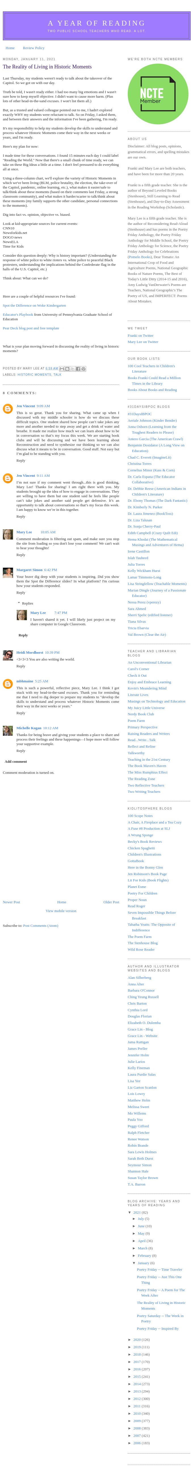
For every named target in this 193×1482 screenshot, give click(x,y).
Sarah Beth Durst (140, 1158)
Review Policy (34, 48)
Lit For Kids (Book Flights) (148, 880)
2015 (137, 1376)
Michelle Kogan (28, 728)
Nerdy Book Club (141, 714)
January (144, 1263)
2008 (137, 1428)
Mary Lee (24, 532)
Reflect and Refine (141, 746)
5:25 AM (41, 681)
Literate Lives (138, 695)
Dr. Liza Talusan (140, 520)
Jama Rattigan (138, 1042)
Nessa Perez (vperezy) (144, 602)
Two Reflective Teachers (146, 785)
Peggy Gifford (138, 1126)
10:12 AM (50, 728)
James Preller (138, 1048)
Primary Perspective (143, 727)
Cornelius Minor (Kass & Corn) (151, 470)
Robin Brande (138, 1145)
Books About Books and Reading (152, 390)
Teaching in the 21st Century (149, 759)
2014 (137, 1384)
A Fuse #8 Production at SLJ (149, 828)
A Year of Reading (97, 23)
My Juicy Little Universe (146, 708)
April (142, 1241)
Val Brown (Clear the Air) (147, 634)
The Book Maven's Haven (147, 766)
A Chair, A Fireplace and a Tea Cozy (155, 822)
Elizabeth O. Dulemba (144, 1023)
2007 (137, 1435)
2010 (137, 1413)
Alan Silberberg (139, 977)
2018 (137, 1354)
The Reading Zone (141, 779)
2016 (137, 1369)
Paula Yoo (135, 1119)
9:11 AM (43, 475)
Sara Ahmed (137, 609)
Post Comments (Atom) (40, 925)
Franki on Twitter (141, 335)
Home (10, 48)
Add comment (16, 761)
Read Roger (136, 906)
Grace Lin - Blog (140, 1029)
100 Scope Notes (140, 816)
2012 (137, 1399)
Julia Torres (136, 564)
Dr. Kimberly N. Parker (145, 507)
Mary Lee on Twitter (143, 342)
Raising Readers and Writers (149, 733)
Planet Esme (137, 887)
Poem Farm (136, 720)
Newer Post (11, 902)
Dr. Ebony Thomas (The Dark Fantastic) (157, 500)
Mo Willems (137, 1113)
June (142, 1226)
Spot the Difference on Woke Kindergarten (34, 305)
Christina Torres (140, 463)
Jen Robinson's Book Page (147, 874)
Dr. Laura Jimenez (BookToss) (150, 513)
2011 (137, 1406)
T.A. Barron (136, 1184)
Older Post (111, 902)
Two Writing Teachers (144, 791)
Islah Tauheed (138, 558)
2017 (137, 1362)
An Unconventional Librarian (149, 662)
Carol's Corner (138, 669)
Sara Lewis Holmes (142, 1152)
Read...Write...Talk (142, 740)
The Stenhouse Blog (143, 943)
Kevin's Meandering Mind (147, 688)
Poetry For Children (142, 893)
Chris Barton (137, 1003)
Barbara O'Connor (141, 990)
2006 (137, 1443)
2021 (137, 1212)
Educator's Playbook (18, 314)
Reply (20, 460)
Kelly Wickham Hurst (144, 570)
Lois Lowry (136, 1094)
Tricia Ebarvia (138, 628)
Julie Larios (136, 1061)
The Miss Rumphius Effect (147, 772)
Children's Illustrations (144, 854)
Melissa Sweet (138, 1107)
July (141, 1218)
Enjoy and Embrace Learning (149, 682)
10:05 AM (48, 532)
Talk (57, 374)
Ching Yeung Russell (143, 997)
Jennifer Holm (138, 1055)
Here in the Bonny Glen (145, 867)
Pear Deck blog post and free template (31, 328)
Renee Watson (138, 1139)
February (145, 1255)
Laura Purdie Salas (142, 1074)
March (143, 1248)
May (142, 1233)
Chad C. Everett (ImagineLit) (149, 457)
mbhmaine (24, 681)
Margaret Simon (29, 570)
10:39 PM (52, 652)
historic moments (34, 374)
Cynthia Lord (138, 1010)
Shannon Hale (138, 1171)
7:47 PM (60, 613)
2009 (137, 1421)
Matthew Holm (139, 1100)
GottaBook (136, 861)
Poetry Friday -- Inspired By (158, 1328)
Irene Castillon (139, 551)
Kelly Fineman (139, 1068)
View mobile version (61, 911)
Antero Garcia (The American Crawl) (155, 439)
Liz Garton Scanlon (142, 1087)
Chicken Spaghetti (141, 848)
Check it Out (137, 675)
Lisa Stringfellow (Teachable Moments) (157, 584)
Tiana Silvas (137, 621)
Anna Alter (136, 984)
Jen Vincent (25, 406)
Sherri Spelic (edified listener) (150, 615)
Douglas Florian (140, 1016)
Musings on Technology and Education (156, 701)
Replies (27, 603)
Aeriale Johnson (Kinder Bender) (152, 420)
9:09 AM (43, 406)
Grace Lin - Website (142, 1036)
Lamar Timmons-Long (144, 577)
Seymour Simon (140, 1165)
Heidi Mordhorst (29, 652)
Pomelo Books (139, 257)
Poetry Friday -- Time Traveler (159, 1269)
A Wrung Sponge (140, 835)
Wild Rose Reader (141, 949)
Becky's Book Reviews (145, 841)
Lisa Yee (134, 1081)
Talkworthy (136, 753)
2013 (137, 1391)
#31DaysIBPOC (140, 414)
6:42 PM (50, 570)
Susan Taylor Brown (143, 1178)
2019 (137, 1347)
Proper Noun (137, 900)
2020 (137, 1339)
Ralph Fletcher (139, 1132)
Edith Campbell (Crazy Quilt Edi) (153, 533)
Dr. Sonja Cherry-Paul (144, 526)
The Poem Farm (140, 937)
